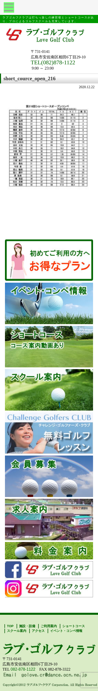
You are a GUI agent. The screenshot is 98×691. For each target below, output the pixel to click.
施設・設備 (27, 626)
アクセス (38, 631)
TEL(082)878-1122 (53, 62)
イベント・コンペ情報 (66, 631)
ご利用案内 (49, 626)
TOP (10, 626)
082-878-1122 (23, 669)
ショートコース (73, 626)
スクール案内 (16, 631)
